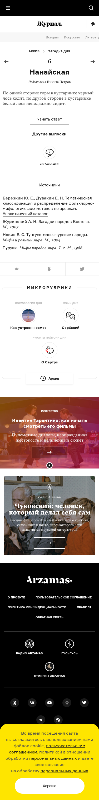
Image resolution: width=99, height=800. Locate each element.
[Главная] (49, 580)
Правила (84, 607)
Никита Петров (59, 82)
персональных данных (53, 758)
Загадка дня (59, 51)
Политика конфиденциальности (37, 607)
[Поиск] (91, 8)
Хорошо (49, 786)
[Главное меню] (8, 8)
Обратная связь (49, 617)
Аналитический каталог (25, 213)
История (52, 37)
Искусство (72, 37)
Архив (34, 51)
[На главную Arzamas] (49, 8)
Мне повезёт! (93, 24)
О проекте (16, 597)
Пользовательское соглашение (64, 597)
